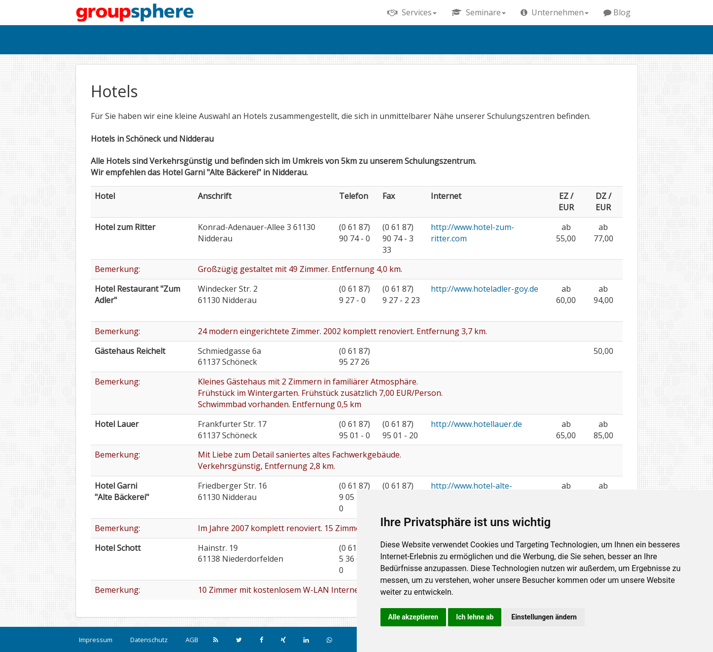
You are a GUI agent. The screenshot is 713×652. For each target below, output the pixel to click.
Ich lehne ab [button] (474, 617)
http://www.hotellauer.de (476, 424)
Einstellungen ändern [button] (544, 617)
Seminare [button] (478, 12)
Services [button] (412, 12)
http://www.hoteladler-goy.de (484, 288)
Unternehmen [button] (555, 12)
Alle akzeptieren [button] (413, 617)
